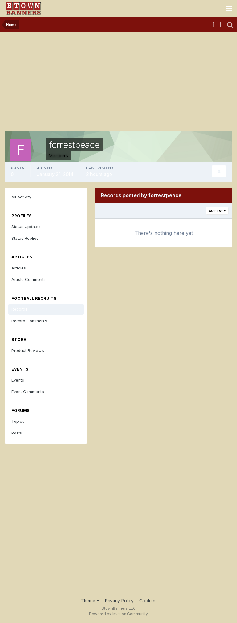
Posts (16, 432)
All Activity (21, 196)
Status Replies (25, 238)
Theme (90, 600)
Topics (17, 421)
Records (19, 309)
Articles (18, 267)
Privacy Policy (119, 600)
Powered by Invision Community (118, 614)
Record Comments (29, 320)
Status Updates (26, 226)
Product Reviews (27, 350)
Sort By (217, 211)
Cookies (147, 600)
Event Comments (27, 391)
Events (17, 380)
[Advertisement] (118, 79)
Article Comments (28, 279)
